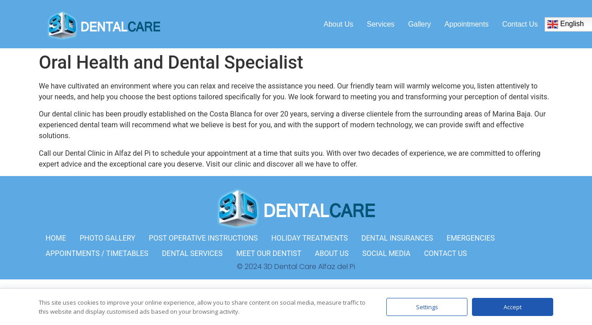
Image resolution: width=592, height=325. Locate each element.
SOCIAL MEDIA (386, 253)
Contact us (520, 24)
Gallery (419, 24)
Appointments (466, 24)
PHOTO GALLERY (107, 238)
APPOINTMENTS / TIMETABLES (97, 253)
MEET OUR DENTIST (268, 253)
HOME (56, 238)
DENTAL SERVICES (192, 253)
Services (380, 24)
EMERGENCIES (471, 238)
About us (338, 24)
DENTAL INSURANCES (397, 238)
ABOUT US (332, 253)
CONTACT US (445, 253)
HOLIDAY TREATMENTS (309, 238)
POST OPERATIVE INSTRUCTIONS (203, 238)
